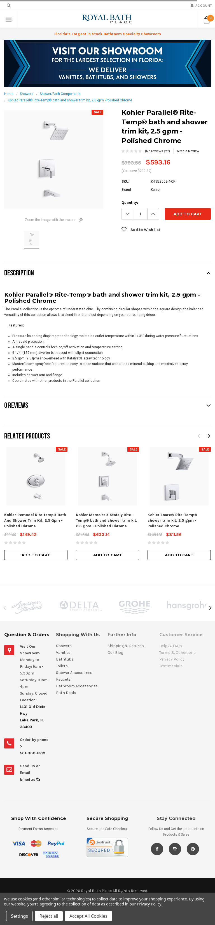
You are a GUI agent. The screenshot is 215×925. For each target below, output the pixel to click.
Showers (26, 94)
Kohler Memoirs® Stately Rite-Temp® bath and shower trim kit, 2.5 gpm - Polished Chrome (106, 520)
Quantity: (129, 202)
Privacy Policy (149, 904)
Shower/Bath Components (60, 94)
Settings (19, 916)
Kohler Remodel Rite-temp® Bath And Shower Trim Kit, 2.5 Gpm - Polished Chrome (35, 520)
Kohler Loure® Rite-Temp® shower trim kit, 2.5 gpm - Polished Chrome (172, 520)
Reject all (48, 916)
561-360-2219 (32, 753)
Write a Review (187, 151)
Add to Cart (36, 555)
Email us (30, 779)
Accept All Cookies (88, 916)
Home (8, 94)
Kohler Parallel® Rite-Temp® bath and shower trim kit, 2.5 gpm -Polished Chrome (70, 100)
